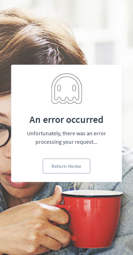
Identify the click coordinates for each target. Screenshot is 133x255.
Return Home (66, 166)
